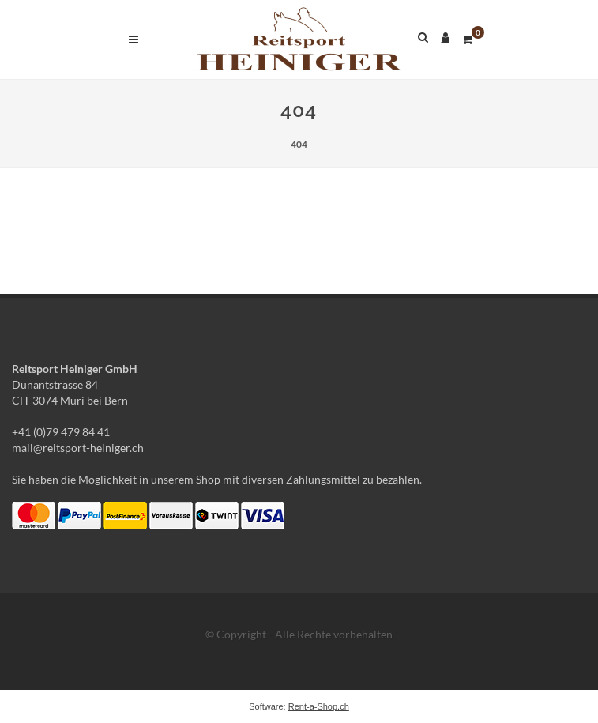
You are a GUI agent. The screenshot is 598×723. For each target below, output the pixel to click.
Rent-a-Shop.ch (318, 706)
